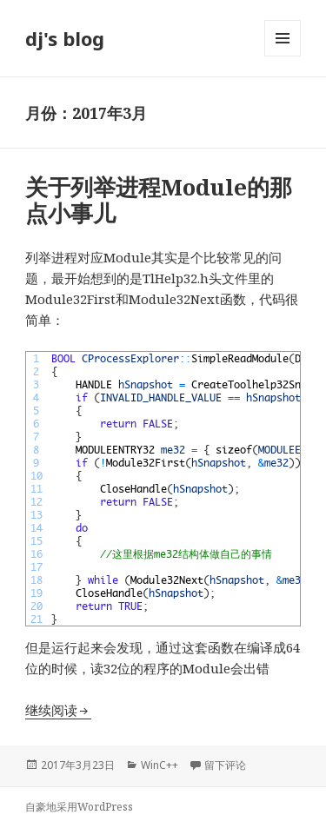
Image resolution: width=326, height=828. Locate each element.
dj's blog (64, 38)
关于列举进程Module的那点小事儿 (158, 200)
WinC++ (159, 765)
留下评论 (225, 765)
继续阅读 (58, 710)
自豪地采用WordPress (79, 806)
